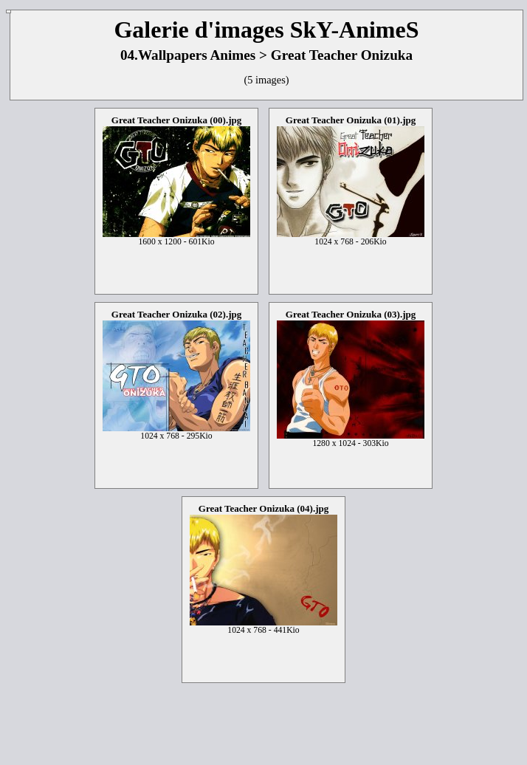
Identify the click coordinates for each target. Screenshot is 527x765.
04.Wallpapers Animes (187, 55)
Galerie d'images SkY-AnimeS (266, 29)
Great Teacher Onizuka (342, 55)
